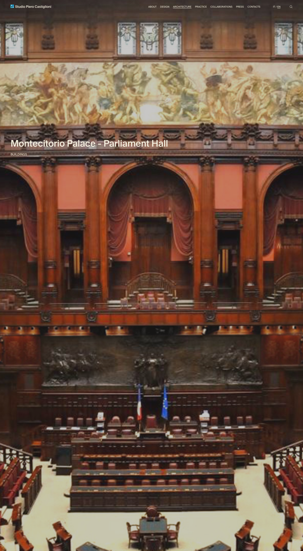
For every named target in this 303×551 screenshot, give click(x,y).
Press (240, 6)
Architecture (182, 6)
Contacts (253, 6)
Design (164, 6)
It (274, 6)
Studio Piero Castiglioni (31, 7)
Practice (201, 6)
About (152, 6)
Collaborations (221, 6)
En (279, 6)
